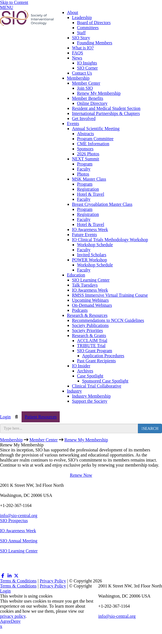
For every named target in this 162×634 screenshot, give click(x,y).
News (77, 58)
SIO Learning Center (91, 280)
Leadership (82, 17)
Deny (16, 621)
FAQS (77, 52)
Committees (88, 27)
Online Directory (92, 103)
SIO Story (81, 37)
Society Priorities (87, 330)
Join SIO (85, 88)
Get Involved (84, 118)
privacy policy (13, 616)
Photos (83, 174)
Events (73, 123)
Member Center (86, 83)
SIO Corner (87, 68)
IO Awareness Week (90, 229)
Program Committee (95, 138)
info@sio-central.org (18, 515)
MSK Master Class (89, 179)
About (72, 12)
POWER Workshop (89, 259)
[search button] (150, 428)
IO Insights (87, 63)
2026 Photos (88, 153)
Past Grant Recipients (96, 360)
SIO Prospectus (14, 520)
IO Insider (81, 365)
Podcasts (80, 310)
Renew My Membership (99, 93)
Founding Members (94, 42)
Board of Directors (94, 22)
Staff (81, 32)
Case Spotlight (90, 376)
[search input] (69, 428)
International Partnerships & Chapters (106, 113)
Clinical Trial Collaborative (96, 386)
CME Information (93, 143)
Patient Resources (41, 416)
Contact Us (82, 73)
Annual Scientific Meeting (96, 128)
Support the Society (89, 401)
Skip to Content (14, 2)
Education (76, 275)
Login (5, 416)
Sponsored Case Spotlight (105, 381)
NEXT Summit (85, 158)
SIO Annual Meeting (18, 540)
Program (84, 164)
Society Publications (90, 325)
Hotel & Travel (90, 194)
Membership (78, 78)
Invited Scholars (91, 254)
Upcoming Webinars (90, 300)
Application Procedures (103, 355)
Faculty (84, 169)
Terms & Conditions (18, 580)
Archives (85, 370)
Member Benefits (87, 98)
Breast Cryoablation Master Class (102, 204)
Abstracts (85, 133)
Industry (74, 391)
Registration (88, 189)
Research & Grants (89, 335)
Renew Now (81, 475)
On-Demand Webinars (92, 305)
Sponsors (85, 148)
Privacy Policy (53, 580)
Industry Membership (91, 396)
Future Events (84, 234)
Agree (5, 621)
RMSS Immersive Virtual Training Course (110, 295)
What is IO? (83, 47)
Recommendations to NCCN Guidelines (108, 320)
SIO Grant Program (94, 350)
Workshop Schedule (95, 244)
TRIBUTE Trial (91, 345)
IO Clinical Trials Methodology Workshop (110, 239)
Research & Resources (87, 315)
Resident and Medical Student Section (106, 108)
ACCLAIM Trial (92, 340)
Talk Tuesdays (85, 285)
